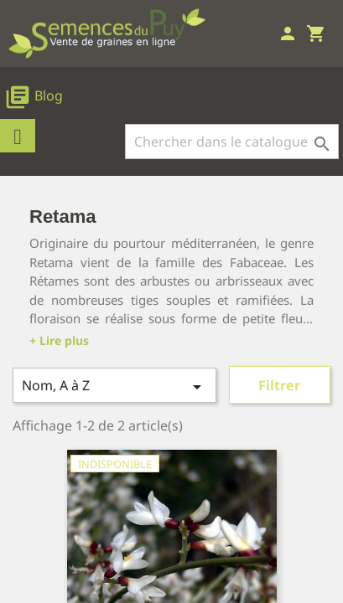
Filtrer (279, 385)
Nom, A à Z (114, 386)
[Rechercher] (232, 141)
